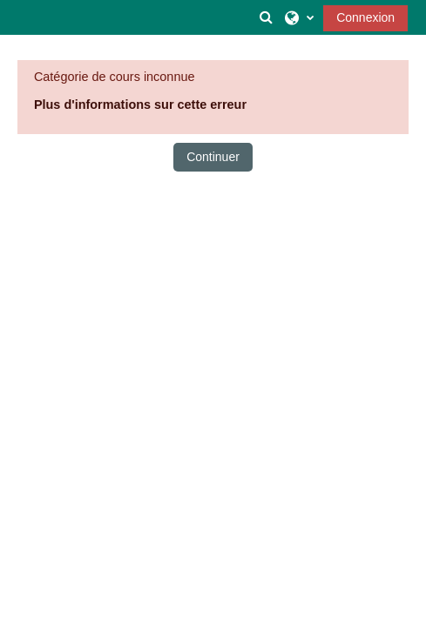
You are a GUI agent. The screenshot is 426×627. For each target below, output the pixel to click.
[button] (266, 17)
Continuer (213, 157)
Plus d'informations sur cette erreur (140, 104)
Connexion (365, 17)
